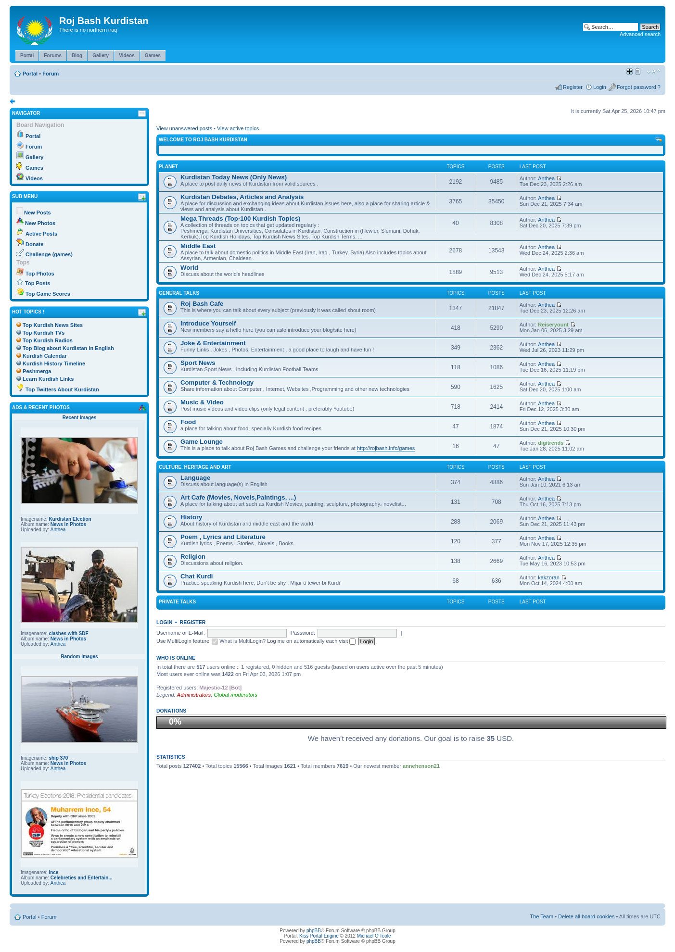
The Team (541, 916)
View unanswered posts (184, 128)
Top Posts (37, 283)
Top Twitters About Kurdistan (62, 389)
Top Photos (39, 273)
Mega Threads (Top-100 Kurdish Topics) (240, 218)
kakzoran (549, 577)
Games (34, 168)
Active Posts (41, 234)
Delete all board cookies (586, 916)
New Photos (40, 223)
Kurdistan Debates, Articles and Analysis (242, 196)
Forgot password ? (639, 87)
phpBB (313, 930)
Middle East (198, 246)
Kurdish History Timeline (54, 363)
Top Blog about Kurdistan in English (68, 348)
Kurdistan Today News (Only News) (233, 177)
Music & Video (202, 402)
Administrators (194, 695)
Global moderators (235, 695)
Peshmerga (37, 371)
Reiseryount (553, 324)
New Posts (37, 212)
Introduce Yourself (208, 323)
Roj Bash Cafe (201, 303)
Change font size (654, 71)
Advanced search (640, 34)
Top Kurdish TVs (43, 333)
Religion (192, 556)
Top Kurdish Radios (48, 340)
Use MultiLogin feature (182, 641)
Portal (30, 73)
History (191, 517)
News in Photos (68, 524)
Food (188, 422)
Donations (171, 711)
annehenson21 (421, 766)
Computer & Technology (217, 382)
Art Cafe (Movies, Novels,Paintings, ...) (238, 497)
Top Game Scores (47, 294)
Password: (303, 633)
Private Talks (177, 601)
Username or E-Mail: (180, 633)
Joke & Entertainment (213, 343)
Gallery (34, 157)
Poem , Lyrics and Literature (223, 536)
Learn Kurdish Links (48, 379)
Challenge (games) (49, 254)
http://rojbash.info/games (386, 448)
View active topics (238, 128)
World (189, 267)
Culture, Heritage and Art (195, 467)
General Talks (179, 293)
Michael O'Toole (374, 936)
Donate (34, 244)
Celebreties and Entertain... (82, 877)
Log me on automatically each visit (311, 641)
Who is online (175, 658)
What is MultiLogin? (242, 641)
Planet (168, 166)
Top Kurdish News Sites (53, 325)
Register (573, 87)
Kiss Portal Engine (319, 936)
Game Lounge (201, 441)
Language (195, 477)
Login (599, 87)
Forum (50, 73)
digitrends (550, 443)
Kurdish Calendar (45, 356)
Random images (79, 656)
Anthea (58, 529)
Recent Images (80, 417)
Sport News (198, 362)
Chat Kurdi (196, 576)
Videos (34, 178)
